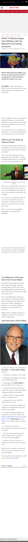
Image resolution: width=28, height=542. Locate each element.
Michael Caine (14, 410)
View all (25, 459)
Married (17, 11)
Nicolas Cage (5, 410)
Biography (3, 11)
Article (12, 11)
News (8, 11)
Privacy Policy (17, 2)
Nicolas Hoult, (5, 412)
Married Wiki (14, 8)
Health (21, 11)
